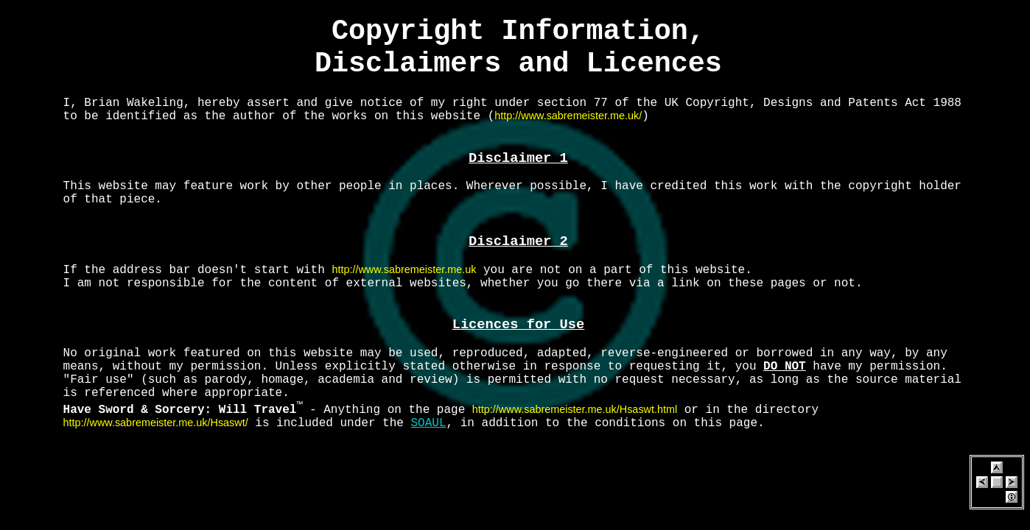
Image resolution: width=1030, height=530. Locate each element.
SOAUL (428, 423)
